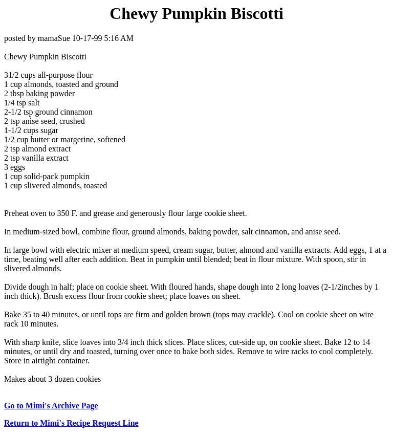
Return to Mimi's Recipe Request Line (71, 423)
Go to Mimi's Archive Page (51, 405)
